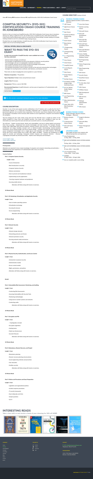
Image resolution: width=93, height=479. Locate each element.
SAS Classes (82, 72)
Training (39, 7)
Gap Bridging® (6, 448)
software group (80, 472)
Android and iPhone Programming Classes (69, 36)
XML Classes (82, 106)
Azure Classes (67, 40)
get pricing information (50, 102)
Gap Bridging (31, 7)
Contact (63, 7)
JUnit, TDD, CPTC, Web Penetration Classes (69, 106)
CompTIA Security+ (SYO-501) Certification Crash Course (42, 17)
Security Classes (83, 75)
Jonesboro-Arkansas (20, 17)
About (58, 7)
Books (4, 460)
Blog (3, 455)
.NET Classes (67, 24)
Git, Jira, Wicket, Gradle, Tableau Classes (68, 89)
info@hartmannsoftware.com (74, 445)
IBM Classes (67, 93)
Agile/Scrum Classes (69, 27)
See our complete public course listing (74, 160)
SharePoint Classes (84, 77)
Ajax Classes (67, 32)
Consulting (23, 7)
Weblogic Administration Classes (83, 102)
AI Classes (67, 29)
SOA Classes (82, 80)
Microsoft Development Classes (82, 35)
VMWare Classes (83, 89)
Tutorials (4, 453)
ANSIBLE (66, 155)
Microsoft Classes (83, 31)
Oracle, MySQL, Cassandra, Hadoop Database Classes (84, 55)
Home (4, 17)
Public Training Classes (30, 39)
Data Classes (67, 72)
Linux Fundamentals (69, 136)
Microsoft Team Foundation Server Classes (84, 45)
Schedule (4, 450)
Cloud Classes (67, 62)
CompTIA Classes (68, 65)
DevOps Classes (68, 79)
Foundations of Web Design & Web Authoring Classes (69, 83)
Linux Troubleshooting (70, 151)
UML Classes (82, 87)
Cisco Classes (67, 60)
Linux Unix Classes (84, 24)
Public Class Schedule (49, 7)
